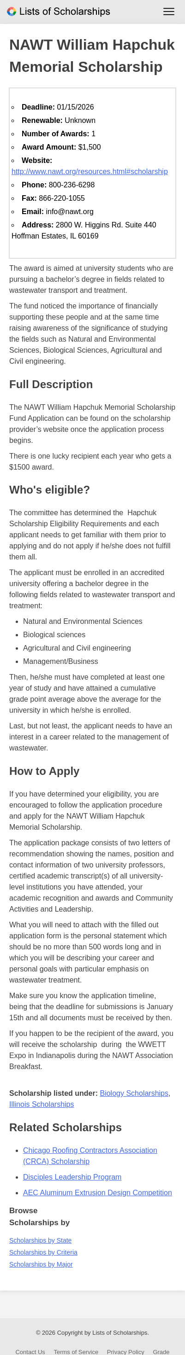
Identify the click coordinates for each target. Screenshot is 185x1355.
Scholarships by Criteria (43, 1252)
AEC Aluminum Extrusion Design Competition (97, 1193)
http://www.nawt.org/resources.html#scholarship (90, 171)
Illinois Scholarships (41, 1104)
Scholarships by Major (41, 1264)
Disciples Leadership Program (72, 1177)
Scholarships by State (40, 1240)
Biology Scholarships (134, 1093)
